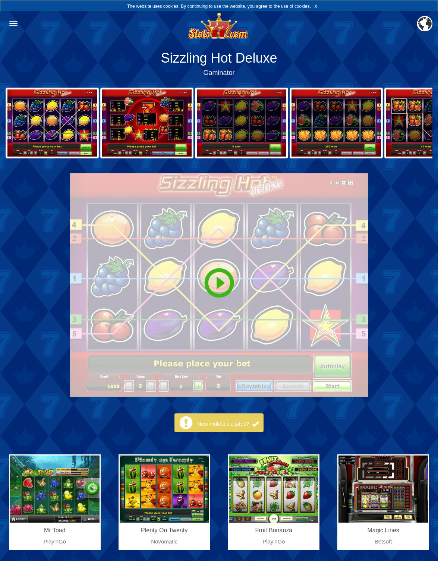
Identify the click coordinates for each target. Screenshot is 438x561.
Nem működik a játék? (227, 424)
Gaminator (218, 72)
